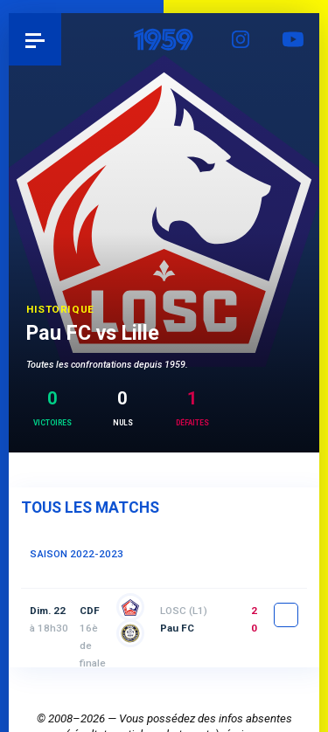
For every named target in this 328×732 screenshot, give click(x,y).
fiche (286, 615)
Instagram (240, 39)
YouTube (293, 39)
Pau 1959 (61, 38)
